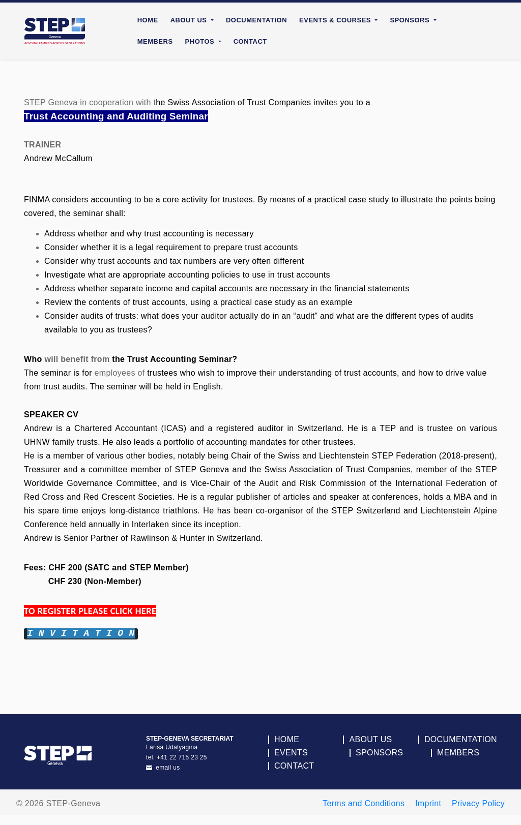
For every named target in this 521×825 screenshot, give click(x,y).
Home (147, 20)
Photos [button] (201, 41)
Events (291, 753)
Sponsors (379, 753)
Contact (250, 41)
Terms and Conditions (363, 803)
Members (155, 41)
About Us (370, 740)
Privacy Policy (478, 803)
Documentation (256, 20)
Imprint (428, 803)
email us (163, 767)
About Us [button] (189, 20)
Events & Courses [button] (336, 20)
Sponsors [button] (410, 20)
